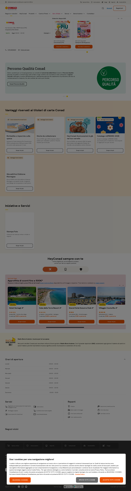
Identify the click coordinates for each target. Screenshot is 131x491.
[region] (66, 469)
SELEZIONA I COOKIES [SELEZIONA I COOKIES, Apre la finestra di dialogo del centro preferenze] (20, 480)
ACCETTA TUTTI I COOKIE (111, 480)
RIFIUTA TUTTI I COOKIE (87, 480)
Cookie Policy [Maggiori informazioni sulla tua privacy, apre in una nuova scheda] (80, 474)
